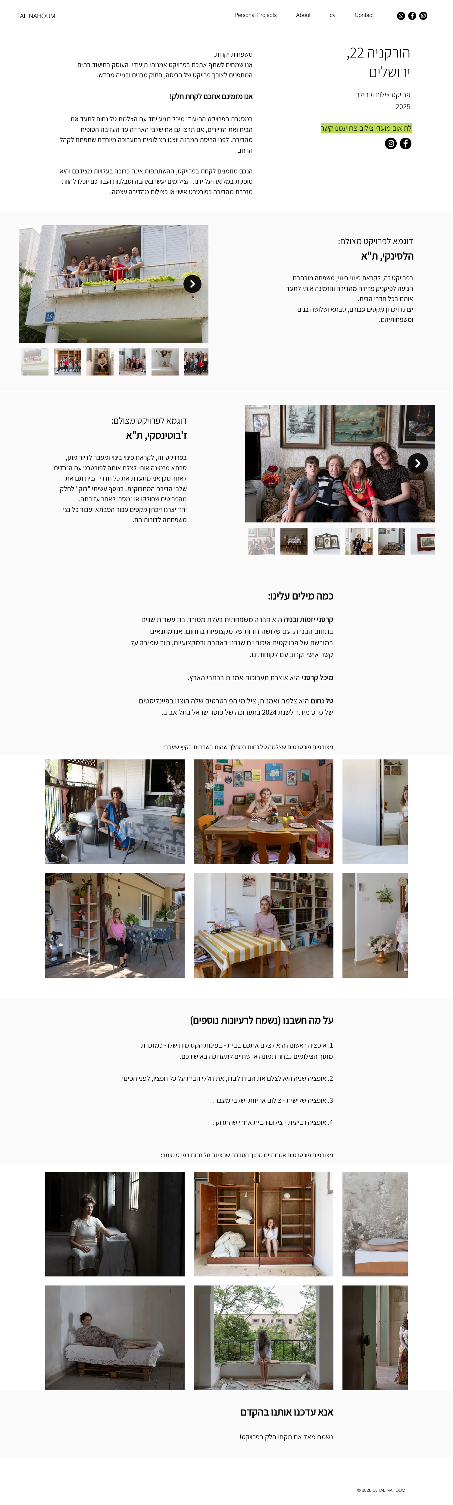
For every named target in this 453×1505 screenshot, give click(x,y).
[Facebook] (412, 16)
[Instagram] (423, 16)
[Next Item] (192, 284)
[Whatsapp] (401, 16)
